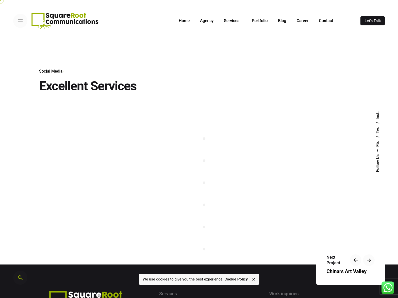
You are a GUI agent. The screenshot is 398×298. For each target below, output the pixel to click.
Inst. (377, 115)
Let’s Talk (372, 21)
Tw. (377, 130)
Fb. (377, 143)
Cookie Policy (236, 279)
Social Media (50, 71)
